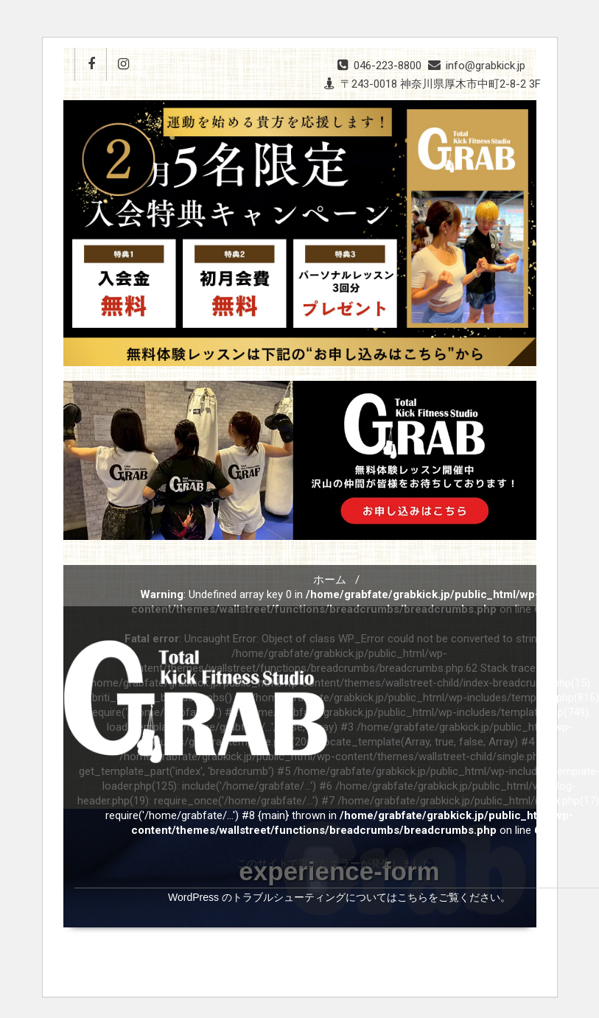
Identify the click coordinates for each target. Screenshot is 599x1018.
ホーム (329, 579)
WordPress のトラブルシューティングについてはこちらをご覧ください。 (339, 897)
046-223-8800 (387, 65)
